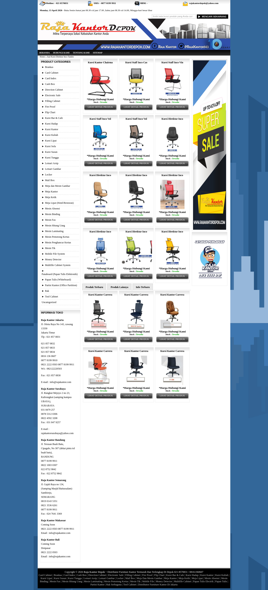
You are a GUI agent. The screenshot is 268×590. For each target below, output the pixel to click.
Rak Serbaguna (114, 584)
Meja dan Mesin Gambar (57, 185)
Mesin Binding (52, 214)
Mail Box (50, 180)
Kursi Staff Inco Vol (100, 118)
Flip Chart (50, 112)
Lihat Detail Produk (100, 107)
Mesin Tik (50, 248)
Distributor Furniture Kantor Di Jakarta (158, 584)
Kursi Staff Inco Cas (136, 62)
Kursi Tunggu (52, 157)
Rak (47, 290)
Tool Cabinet (51, 296)
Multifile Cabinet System (57, 265)
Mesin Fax (50, 219)
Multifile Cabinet (182, 581)
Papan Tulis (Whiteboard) (58, 279)
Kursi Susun (51, 151)
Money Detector (53, 259)
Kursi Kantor (51, 129)
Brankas (49, 67)
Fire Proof (50, 106)
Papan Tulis (221, 581)
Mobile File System (55, 253)
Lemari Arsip (51, 163)
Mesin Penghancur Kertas (58, 242)
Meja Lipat (197, 578)
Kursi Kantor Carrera (100, 294)
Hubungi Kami (61, 53)
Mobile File (148, 581)
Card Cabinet (51, 72)
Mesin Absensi (52, 208)
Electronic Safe (53, 95)
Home (42, 57)
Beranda (44, 53)
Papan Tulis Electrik (203, 581)
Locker (48, 174)
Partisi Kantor (97, 584)
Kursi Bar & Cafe (54, 118)
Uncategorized (49, 302)
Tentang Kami (81, 53)
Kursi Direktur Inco (172, 118)
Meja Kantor (51, 191)
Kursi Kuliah (51, 135)
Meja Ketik (50, 197)
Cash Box (50, 84)
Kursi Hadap (51, 123)
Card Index (50, 78)
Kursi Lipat (51, 140)
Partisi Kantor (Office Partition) (61, 285)
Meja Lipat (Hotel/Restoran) (59, 202)
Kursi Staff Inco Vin (172, 62)
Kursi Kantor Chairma (100, 62)
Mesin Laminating (54, 231)
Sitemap (98, 53)
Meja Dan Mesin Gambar (149, 578)
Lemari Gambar (53, 168)
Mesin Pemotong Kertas (57, 236)
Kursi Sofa (50, 146)
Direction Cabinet (54, 89)
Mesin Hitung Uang (55, 225)
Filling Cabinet (52, 101)
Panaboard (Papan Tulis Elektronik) (60, 274)
